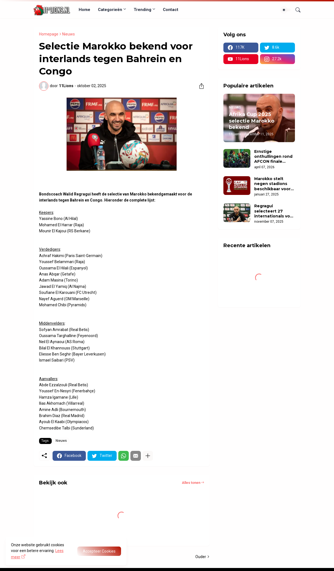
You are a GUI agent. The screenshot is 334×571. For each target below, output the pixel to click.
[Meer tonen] (148, 456)
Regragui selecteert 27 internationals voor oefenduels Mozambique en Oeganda (274, 211)
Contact (170, 9)
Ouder (200, 557)
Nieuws (68, 34)
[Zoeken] (295, 10)
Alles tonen (191, 483)
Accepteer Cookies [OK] (99, 551)
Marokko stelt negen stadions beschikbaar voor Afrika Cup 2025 (272, 183)
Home (84, 9)
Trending (142, 9)
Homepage (48, 34)
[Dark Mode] (286, 10)
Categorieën (110, 9)
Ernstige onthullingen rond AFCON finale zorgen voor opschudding (273, 156)
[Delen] (199, 86)
